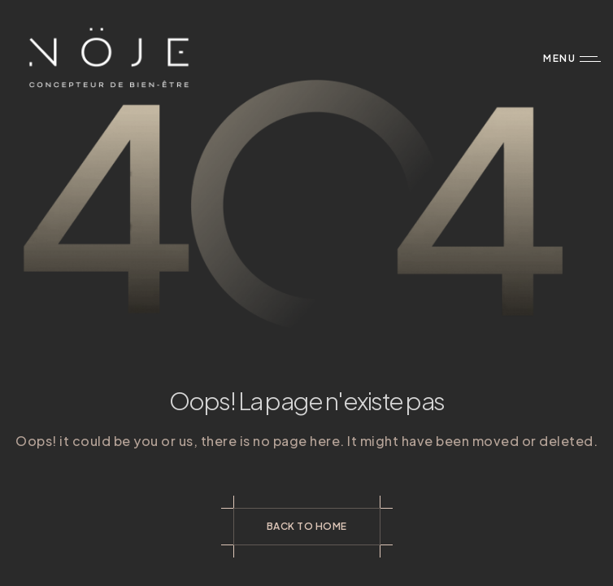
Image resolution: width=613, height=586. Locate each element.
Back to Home (307, 526)
